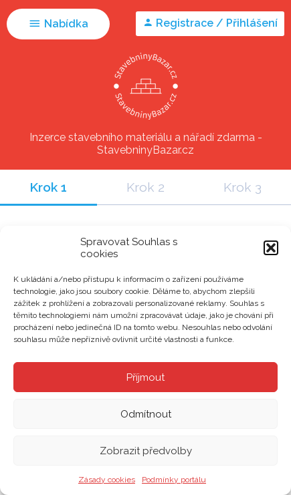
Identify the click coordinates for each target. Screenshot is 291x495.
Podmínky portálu (174, 479)
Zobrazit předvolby (146, 451)
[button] (271, 248)
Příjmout (145, 377)
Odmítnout (145, 414)
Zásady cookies (106, 479)
